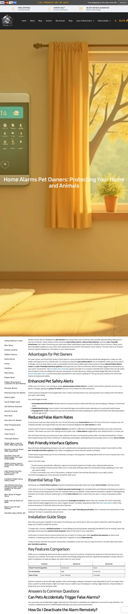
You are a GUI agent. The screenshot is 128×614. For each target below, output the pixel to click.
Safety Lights (9, 397)
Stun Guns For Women (13, 420)
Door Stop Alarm (105, 503)
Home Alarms (9, 359)
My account (60, 21)
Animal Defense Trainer (13, 341)
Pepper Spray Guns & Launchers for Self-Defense (15, 382)
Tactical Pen (9, 429)
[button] (115, 21)
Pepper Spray (9, 377)
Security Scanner (11, 411)
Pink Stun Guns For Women (14, 393)
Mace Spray (9, 373)
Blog (40, 21)
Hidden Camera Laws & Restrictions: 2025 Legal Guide (13, 465)
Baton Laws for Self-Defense (12, 507)
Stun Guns (8, 416)
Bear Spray (8, 345)
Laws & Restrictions (85, 21)
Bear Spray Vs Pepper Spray (12, 495)
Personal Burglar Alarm (37, 374)
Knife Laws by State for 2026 (13, 501)
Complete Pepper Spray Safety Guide (13, 479)
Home (24, 21)
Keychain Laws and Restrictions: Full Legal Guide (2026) (13, 457)
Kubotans (8, 368)
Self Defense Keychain (13, 406)
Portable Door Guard (58, 369)
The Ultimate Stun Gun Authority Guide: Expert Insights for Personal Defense (13, 487)
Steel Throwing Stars (12, 425)
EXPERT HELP (59, 8)
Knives (7, 364)
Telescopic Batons (11, 439)
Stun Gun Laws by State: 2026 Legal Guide (14, 450)
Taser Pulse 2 (9, 434)
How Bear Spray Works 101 (14, 513)
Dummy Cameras (11, 350)
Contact (49, 21)
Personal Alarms (10, 388)
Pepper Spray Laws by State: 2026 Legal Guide (13, 444)
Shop (70, 21)
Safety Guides (104, 21)
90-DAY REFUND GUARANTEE (97, 8)
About (32, 21)
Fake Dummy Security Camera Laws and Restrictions (13, 472)
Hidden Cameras (10, 354)
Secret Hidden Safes (12, 402)
